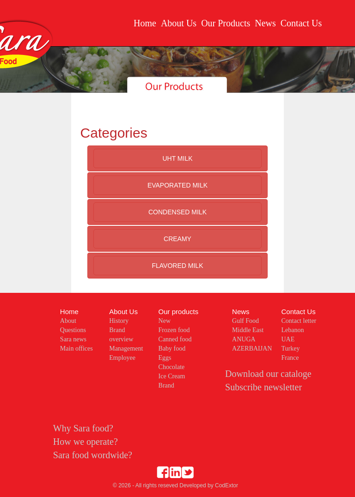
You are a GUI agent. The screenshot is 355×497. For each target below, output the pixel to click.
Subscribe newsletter (263, 387)
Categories (113, 132)
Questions (73, 330)
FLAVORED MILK (177, 265)
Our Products (225, 23)
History (119, 320)
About (68, 320)
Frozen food (174, 330)
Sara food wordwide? (92, 455)
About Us (178, 23)
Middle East (247, 330)
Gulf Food (245, 320)
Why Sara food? (83, 428)
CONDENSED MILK (177, 212)
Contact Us (301, 23)
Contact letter (298, 320)
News (265, 23)
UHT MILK (177, 158)
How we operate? (85, 441)
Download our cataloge (268, 374)
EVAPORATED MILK (177, 185)
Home (145, 23)
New (165, 320)
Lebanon (292, 330)
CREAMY (177, 238)
